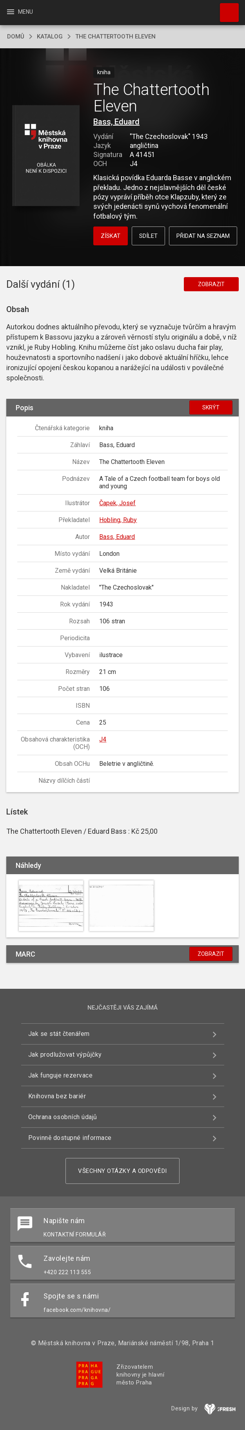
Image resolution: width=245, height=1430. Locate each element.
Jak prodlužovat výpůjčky (65, 1054)
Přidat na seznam (203, 235)
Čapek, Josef (117, 503)
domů (15, 36)
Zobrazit (211, 284)
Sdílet (148, 235)
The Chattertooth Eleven (115, 36)
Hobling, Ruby (118, 520)
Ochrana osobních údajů (62, 1117)
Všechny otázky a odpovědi (122, 1170)
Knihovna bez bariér (57, 1096)
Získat (110, 235)
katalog (50, 36)
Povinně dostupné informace (70, 1137)
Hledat (225, 8)
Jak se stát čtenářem (59, 1033)
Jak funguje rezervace (60, 1075)
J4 (102, 739)
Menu (19, 11)
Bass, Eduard (116, 121)
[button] (46, 156)
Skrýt (211, 407)
